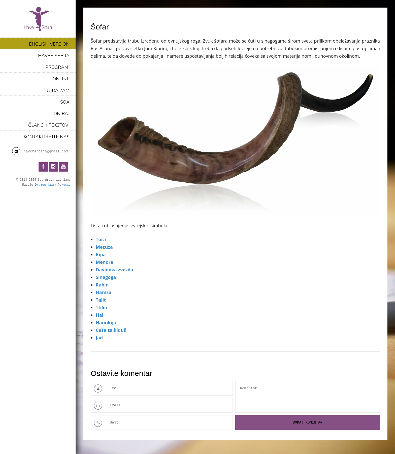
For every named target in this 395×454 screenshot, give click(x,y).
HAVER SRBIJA (54, 56)
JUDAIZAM (58, 90)
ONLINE (61, 79)
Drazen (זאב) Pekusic (53, 185)
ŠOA (65, 102)
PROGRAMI (57, 67)
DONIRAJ (60, 114)
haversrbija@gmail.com (46, 151)
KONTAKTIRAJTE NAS (47, 137)
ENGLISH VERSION (49, 44)
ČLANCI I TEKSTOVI (49, 125)
